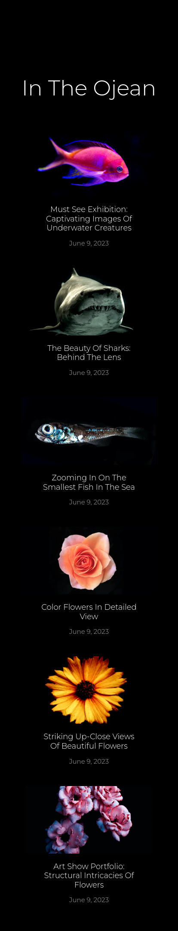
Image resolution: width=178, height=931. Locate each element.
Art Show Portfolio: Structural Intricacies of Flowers (89, 876)
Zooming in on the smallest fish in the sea (89, 482)
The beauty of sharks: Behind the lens (88, 353)
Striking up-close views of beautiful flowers (88, 741)
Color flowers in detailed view (88, 611)
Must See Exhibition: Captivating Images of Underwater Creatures (89, 219)
